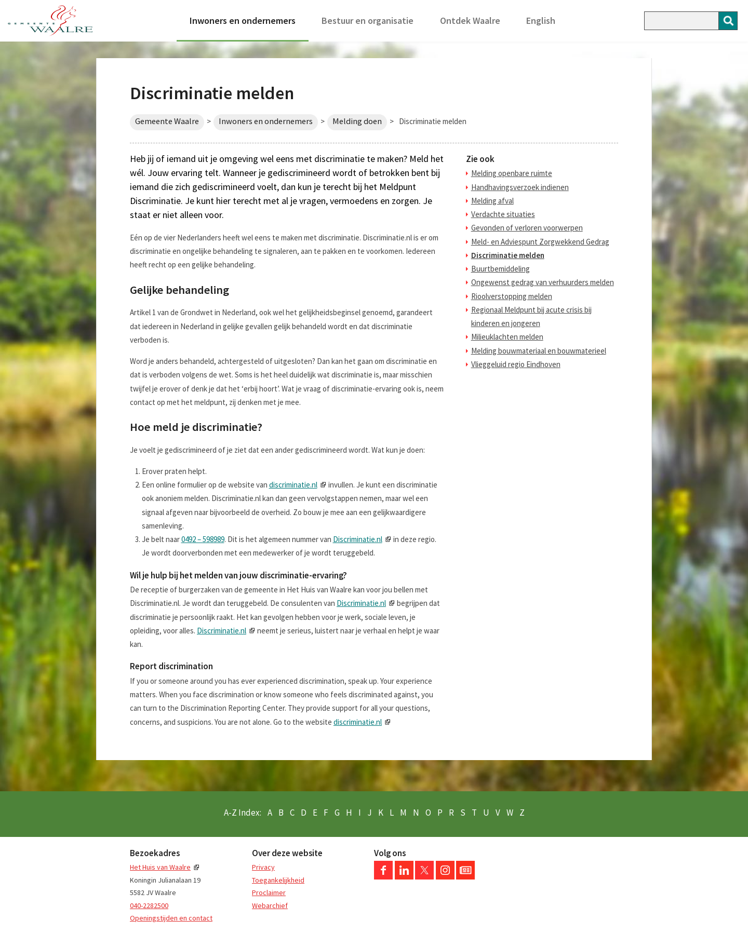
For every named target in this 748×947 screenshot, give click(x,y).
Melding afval (492, 201)
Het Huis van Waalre (160, 867)
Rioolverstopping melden (511, 296)
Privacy (263, 867)
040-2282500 (149, 905)
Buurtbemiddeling (500, 269)
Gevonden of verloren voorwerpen (527, 228)
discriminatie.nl (293, 485)
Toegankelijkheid (278, 880)
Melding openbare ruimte (511, 173)
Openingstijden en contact (171, 918)
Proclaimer (269, 892)
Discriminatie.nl (357, 539)
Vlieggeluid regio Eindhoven (515, 364)
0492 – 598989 (202, 539)
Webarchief (270, 905)
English (540, 20)
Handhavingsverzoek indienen (520, 187)
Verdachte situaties (503, 214)
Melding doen (357, 121)
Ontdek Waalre (470, 20)
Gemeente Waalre (167, 121)
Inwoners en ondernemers (243, 20)
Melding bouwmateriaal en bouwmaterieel (538, 351)
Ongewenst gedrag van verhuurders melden (542, 282)
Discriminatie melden (507, 255)
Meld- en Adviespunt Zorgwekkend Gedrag (540, 242)
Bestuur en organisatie (367, 20)
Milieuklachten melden (507, 337)
